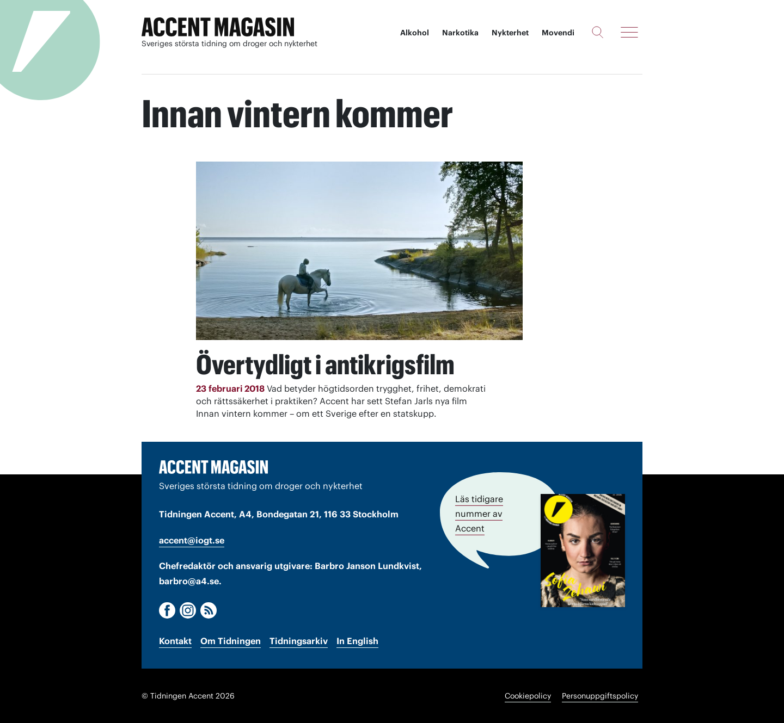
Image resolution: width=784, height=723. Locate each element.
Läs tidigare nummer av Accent (479, 513)
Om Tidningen (230, 640)
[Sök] (597, 32)
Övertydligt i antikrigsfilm (325, 364)
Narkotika (460, 33)
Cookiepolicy (528, 696)
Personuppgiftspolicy (600, 696)
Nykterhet (510, 33)
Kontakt (175, 640)
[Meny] (629, 32)
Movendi (558, 33)
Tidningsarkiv (299, 640)
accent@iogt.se (191, 540)
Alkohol (414, 33)
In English (357, 640)
